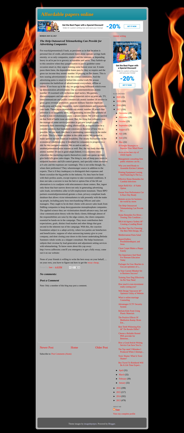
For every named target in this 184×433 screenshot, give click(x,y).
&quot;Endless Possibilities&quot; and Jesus (129, 241)
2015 (118, 392)
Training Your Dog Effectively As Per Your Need (131, 278)
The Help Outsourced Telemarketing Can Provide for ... (130, 208)
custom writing (119, 36)
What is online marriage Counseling (128, 298)
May (121, 142)
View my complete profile (124, 414)
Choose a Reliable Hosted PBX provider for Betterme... (129, 336)
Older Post (101, 347)
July (121, 134)
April (121, 370)
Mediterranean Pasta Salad (129, 235)
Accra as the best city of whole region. (128, 153)
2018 (118, 105)
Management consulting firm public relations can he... (130, 160)
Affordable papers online (67, 14)
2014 (118, 396)
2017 (118, 109)
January (122, 383)
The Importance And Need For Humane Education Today (129, 257)
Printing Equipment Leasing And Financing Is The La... (130, 173)
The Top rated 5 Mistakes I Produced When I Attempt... (131, 350)
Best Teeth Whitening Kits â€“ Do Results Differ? (129, 328)
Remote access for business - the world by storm (130, 200)
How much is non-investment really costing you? (130, 285)
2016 (118, 388)
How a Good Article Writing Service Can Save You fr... (130, 344)
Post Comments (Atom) (61, 354)
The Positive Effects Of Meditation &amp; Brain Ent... (129, 320)
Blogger (111, 424)
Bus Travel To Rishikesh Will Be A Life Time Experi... (130, 364)
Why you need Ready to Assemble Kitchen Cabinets (131, 166)
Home (74, 347)
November (123, 117)
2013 (118, 400)
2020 (118, 97)
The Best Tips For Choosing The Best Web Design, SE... (131, 229)
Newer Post (47, 347)
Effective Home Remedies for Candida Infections (131, 180)
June (121, 138)
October (122, 121)
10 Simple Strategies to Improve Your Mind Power (130, 146)
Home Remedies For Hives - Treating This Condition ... (130, 216)
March (122, 374)
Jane (117, 410)
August (122, 129)
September (123, 125)
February (123, 379)
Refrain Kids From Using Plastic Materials (129, 312)
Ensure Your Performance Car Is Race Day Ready (131, 193)
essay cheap (93, 262)
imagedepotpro (90, 424)
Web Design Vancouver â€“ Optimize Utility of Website (131, 292)
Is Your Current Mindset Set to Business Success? (130, 272)
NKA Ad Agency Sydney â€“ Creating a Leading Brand (130, 222)
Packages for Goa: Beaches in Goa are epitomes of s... (131, 265)
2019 (118, 101)
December (123, 113)
